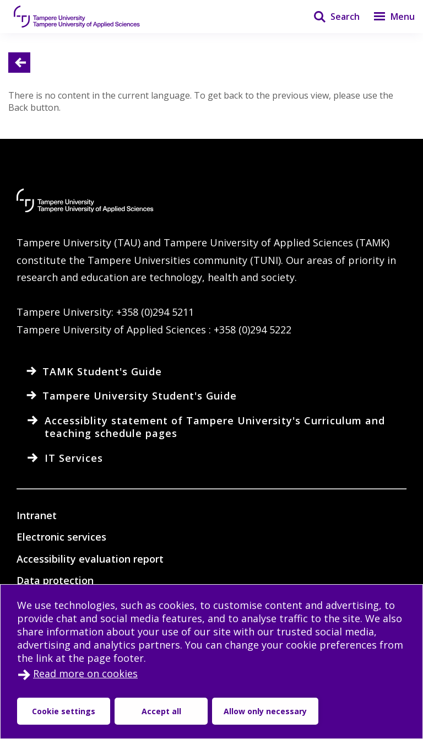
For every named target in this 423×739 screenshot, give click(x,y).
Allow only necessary (265, 711)
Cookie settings (63, 711)
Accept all (161, 711)
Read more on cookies (85, 673)
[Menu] (387, 16)
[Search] (330, 16)
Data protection (55, 580)
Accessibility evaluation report (90, 558)
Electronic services (61, 536)
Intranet (37, 515)
